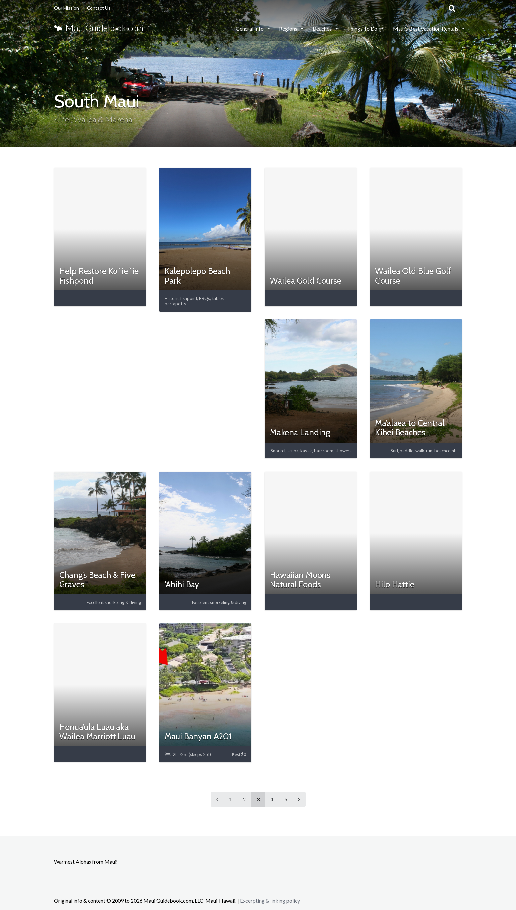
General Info (250, 28)
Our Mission (66, 8)
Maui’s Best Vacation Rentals (426, 28)
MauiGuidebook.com (98, 27)
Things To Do (362, 28)
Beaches (323, 28)
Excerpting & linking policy (270, 900)
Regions (288, 28)
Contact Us (99, 8)
